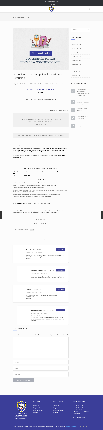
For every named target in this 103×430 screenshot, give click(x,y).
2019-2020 (75, 68)
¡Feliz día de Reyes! (82, 108)
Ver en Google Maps (80, 417)
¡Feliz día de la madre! (83, 124)
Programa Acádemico (39, 408)
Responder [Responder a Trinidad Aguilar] (61, 289)
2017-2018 (75, 75)
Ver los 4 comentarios (58, 84)
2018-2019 (75, 72)
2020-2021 (33, 84)
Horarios (35, 412)
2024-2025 (75, 48)
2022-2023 (75, 56)
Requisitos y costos (38, 410)
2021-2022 (75, 60)
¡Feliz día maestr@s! (82, 116)
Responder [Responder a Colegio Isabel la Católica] (61, 270)
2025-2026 (75, 52)
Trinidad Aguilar (33, 289)
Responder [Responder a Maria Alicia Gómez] (61, 249)
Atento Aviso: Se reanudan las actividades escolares (83, 91)
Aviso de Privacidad (71, 426)
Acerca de (36, 405)
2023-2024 (75, 44)
